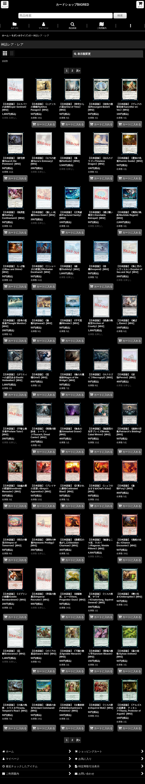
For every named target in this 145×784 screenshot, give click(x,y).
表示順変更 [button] (82, 53)
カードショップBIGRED (72, 4)
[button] (4, 4)
